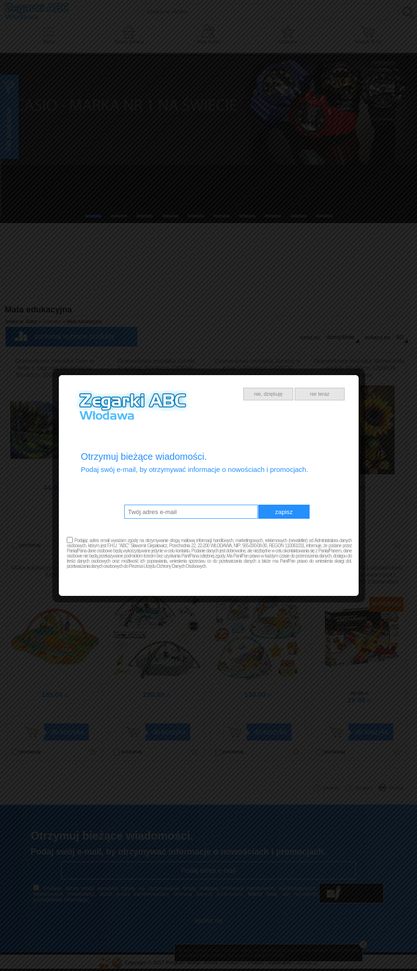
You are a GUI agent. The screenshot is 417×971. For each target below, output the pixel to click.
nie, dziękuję (268, 394)
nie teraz (319, 394)
